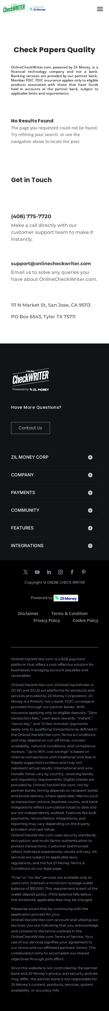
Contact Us (30, 428)
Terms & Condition (69, 613)
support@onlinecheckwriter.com (51, 263)
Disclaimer (28, 613)
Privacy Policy (46, 620)
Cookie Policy (85, 620)
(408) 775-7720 (31, 216)
